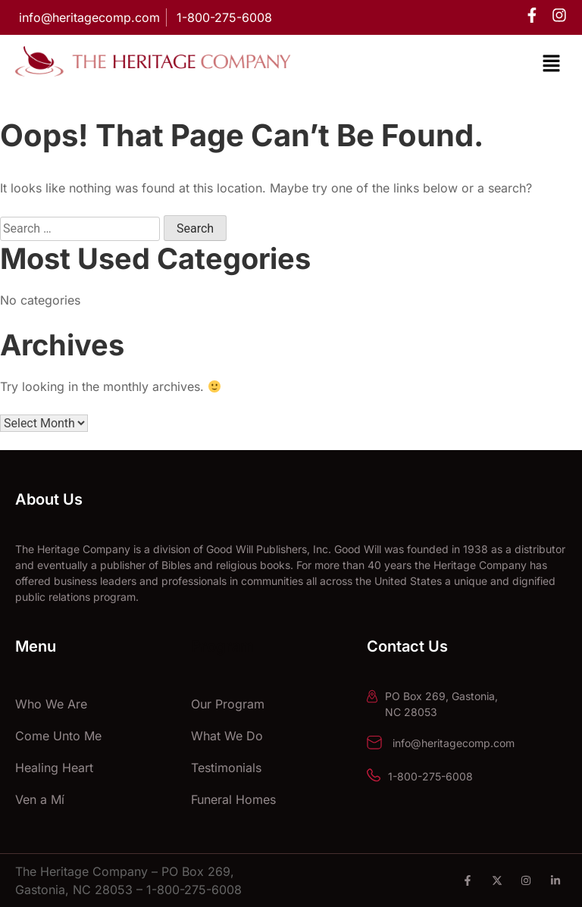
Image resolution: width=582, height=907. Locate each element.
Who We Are (51, 704)
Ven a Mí (39, 799)
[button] (552, 64)
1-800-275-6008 (430, 776)
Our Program (227, 704)
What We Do (227, 735)
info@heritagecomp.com (452, 743)
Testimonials (226, 767)
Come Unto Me (58, 735)
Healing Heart (54, 767)
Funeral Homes (233, 799)
